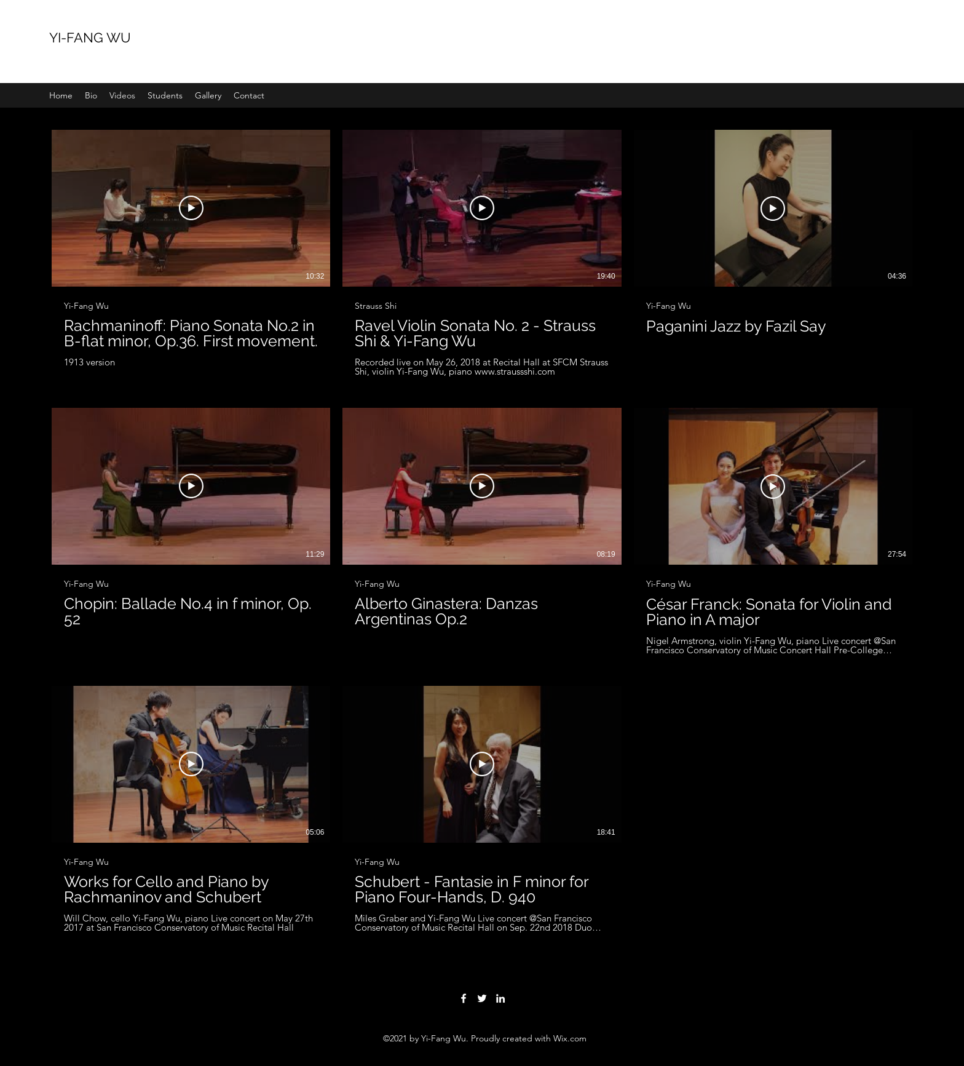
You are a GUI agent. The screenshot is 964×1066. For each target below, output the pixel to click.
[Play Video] (191, 208)
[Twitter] (482, 998)
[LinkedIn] (500, 998)
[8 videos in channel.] (482, 531)
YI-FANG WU (90, 38)
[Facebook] (463, 998)
